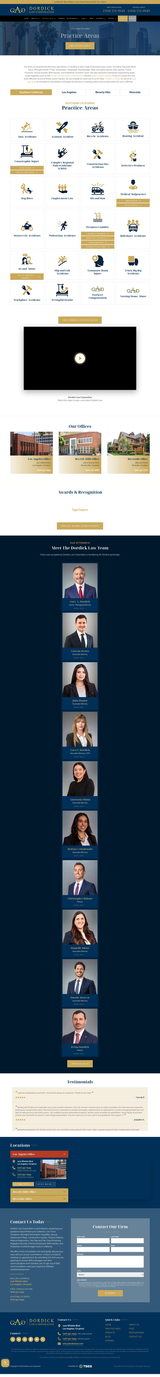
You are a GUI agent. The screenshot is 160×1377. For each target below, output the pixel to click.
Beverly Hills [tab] (102, 92)
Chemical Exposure (97, 233)
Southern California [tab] (31, 92)
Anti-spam (139, 1366)
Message (80, 1254)
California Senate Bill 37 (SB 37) (69, 1357)
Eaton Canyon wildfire (102, 76)
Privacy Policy (129, 1366)
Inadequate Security (97, 247)
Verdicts (61, 18)
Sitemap (147, 1366)
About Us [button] (36, 19)
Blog (91, 18)
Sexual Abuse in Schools (29, 276)
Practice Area (112, 1329)
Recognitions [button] (73, 19)
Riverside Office (22, 1198)
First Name (81, 1237)
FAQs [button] (85, 19)
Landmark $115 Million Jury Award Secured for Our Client (80, 2)
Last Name (115, 1237)
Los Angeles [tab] (69, 92)
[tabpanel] (80, 203)
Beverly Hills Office (24, 1191)
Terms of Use (118, 1366)
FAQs (131, 1329)
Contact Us (123, 18)
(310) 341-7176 (141, 470)
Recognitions (136, 1332)
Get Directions (23, 1184)
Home (27, 18)
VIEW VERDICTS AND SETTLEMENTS (80, 320)
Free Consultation (80, 45)
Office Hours (46, 1184)
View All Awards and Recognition (80, 526)
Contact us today (112, 79)
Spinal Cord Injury (27, 172)
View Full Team (79, 1063)
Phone (80, 1245)
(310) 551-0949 (114, 11)
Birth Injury (133, 201)
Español (132, 18)
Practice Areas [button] (49, 19)
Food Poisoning (98, 242)
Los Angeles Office (24, 1154)
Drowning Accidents (97, 238)
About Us (134, 1325)
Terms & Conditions (90, 1286)
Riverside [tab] (134, 92)
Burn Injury (27, 168)
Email (113, 1245)
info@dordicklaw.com (73, 1343)
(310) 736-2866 (92, 470)
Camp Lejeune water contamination (67, 76)
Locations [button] (101, 19)
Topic (79, 1271)
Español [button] (112, 19)
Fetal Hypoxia (133, 205)
